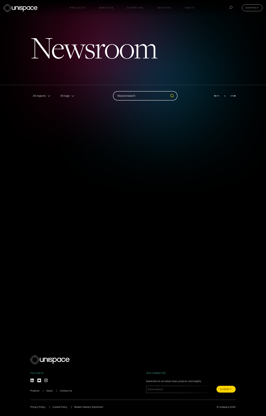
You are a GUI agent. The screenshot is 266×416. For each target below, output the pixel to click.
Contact (253, 7)
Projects (78, 7)
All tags (65, 95)
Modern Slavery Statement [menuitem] (88, 407)
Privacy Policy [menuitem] (38, 407)
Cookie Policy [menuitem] (60, 407)
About (49, 390)
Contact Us (66, 390)
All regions (39, 95)
